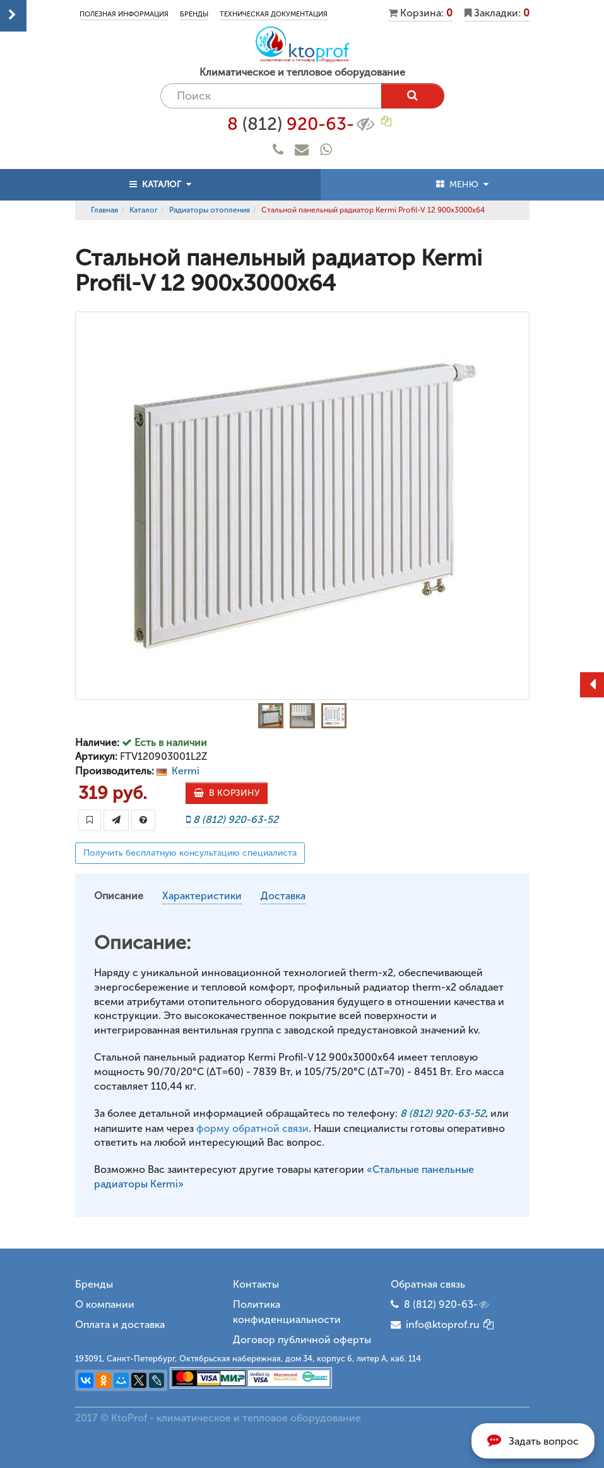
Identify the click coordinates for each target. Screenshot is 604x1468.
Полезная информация (124, 14)
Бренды (194, 14)
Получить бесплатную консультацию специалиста (190, 853)
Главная (104, 210)
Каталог (143, 210)
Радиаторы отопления (209, 210)
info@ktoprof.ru (435, 1325)
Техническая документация (274, 14)
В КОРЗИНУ (226, 793)
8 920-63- (302, 124)
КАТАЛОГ (160, 184)
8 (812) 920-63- (447, 1304)
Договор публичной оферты (302, 1340)
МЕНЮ (462, 184)
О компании (104, 1304)
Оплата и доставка (120, 1325)
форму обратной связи (252, 1128)
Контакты (256, 1284)
